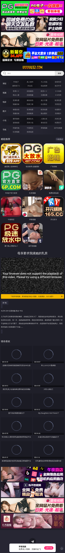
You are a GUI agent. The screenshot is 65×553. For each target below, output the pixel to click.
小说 (4, 120)
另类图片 (58, 113)
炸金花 (30, 86)
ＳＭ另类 (58, 95)
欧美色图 (44, 109)
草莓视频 (44, 128)
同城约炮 (16, 128)
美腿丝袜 (16, 113)
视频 (4, 92)
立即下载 (49, 548)
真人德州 (30, 82)
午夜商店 (30, 128)
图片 (4, 111)
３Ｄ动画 (58, 91)
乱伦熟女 (44, 104)
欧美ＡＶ (44, 91)
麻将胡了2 (16, 86)
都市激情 (16, 119)
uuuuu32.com (32, 67)
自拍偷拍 (30, 91)
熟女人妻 (16, 95)
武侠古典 (58, 119)
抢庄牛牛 (58, 86)
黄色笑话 (44, 122)
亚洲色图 (30, 109)
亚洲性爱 (16, 100)
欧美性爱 (58, 100)
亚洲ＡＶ (16, 91)
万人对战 (44, 82)
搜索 (59, 73)
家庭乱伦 (30, 119)
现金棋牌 (44, 86)
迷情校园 (16, 122)
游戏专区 (58, 82)
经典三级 (30, 104)
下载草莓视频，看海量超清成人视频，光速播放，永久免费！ (37, 296)
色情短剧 (30, 132)
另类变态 (58, 104)
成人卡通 (44, 100)
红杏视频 (16, 132)
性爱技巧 (58, 122)
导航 (4, 129)
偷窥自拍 (16, 109)
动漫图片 (58, 109)
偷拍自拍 (30, 100)
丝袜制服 (30, 95)
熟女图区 (44, 113)
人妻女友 (44, 119)
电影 (4, 102)
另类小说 (30, 122)
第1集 (5, 303)
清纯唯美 (30, 113)
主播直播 (44, 95)
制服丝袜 (16, 104)
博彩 (4, 83)
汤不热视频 (58, 128)
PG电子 (16, 82)
